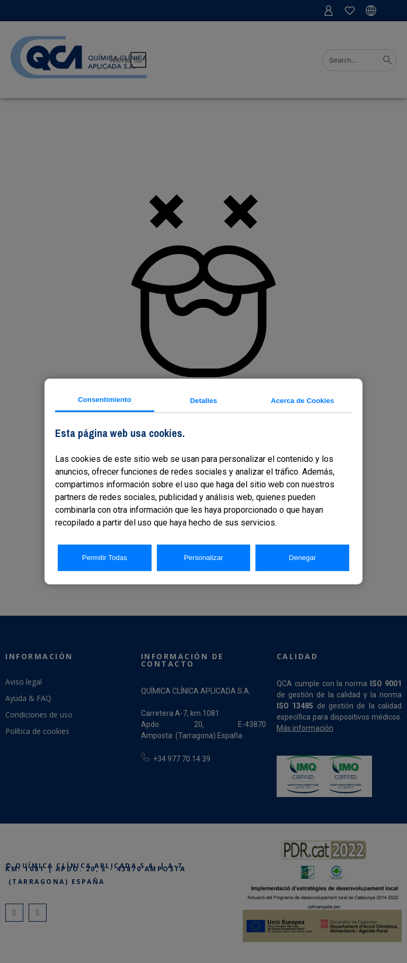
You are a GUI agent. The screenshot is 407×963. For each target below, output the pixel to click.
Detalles (203, 400)
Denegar (302, 558)
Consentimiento (104, 400)
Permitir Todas (104, 558)
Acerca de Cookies (302, 400)
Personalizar (203, 558)
